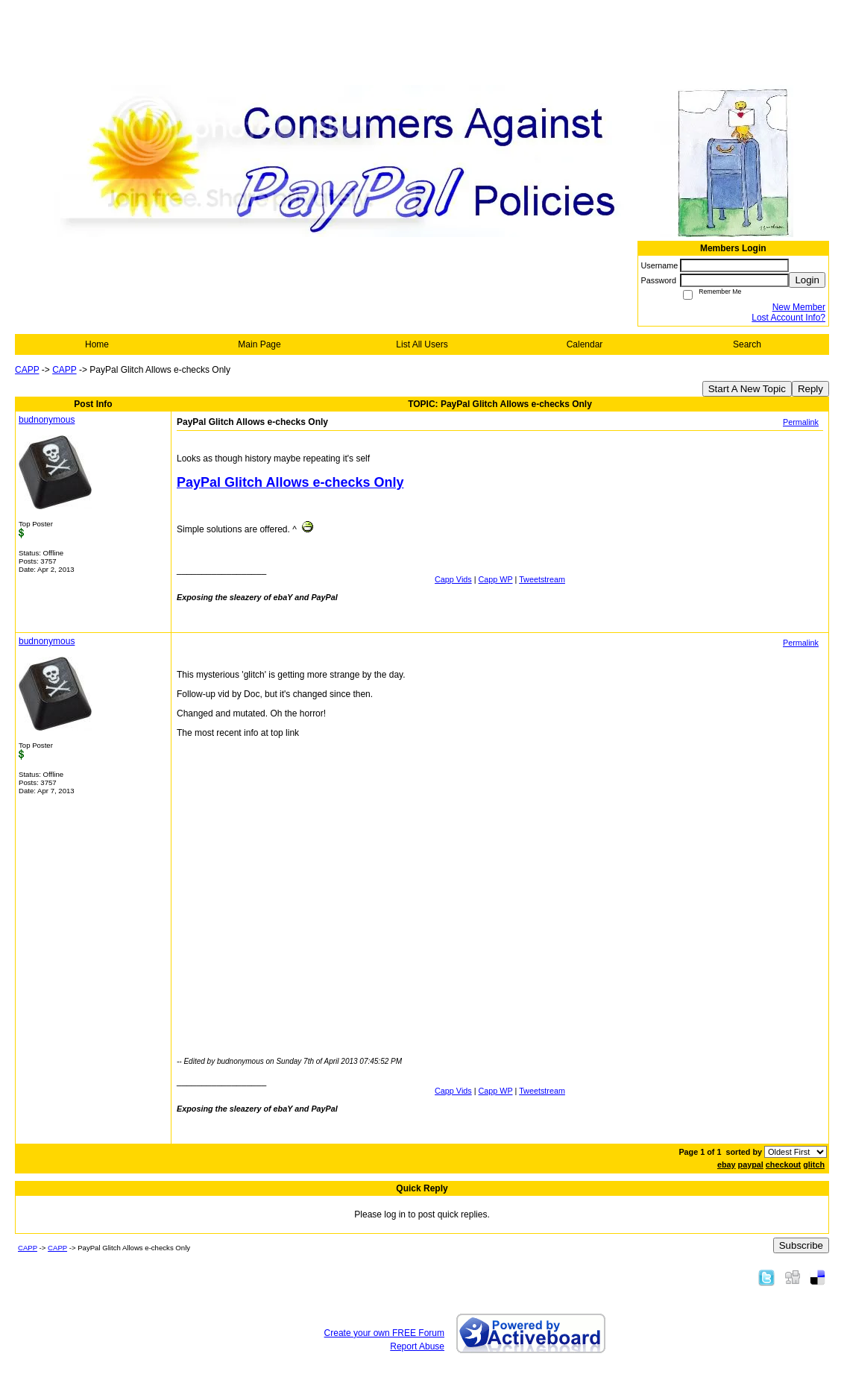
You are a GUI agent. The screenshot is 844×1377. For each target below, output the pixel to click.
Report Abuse (417, 1346)
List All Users (421, 344)
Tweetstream (542, 579)
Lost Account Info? (788, 317)
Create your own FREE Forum (384, 1333)
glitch (814, 1164)
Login (807, 280)
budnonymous (47, 420)
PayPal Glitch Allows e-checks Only (290, 482)
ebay (726, 1164)
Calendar (585, 344)
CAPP (27, 370)
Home (97, 344)
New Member (798, 307)
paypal (750, 1164)
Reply (810, 388)
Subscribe (801, 1245)
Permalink (801, 421)
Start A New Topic (747, 388)
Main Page (259, 344)
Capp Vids (453, 579)
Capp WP (496, 579)
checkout (783, 1164)
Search (747, 344)
